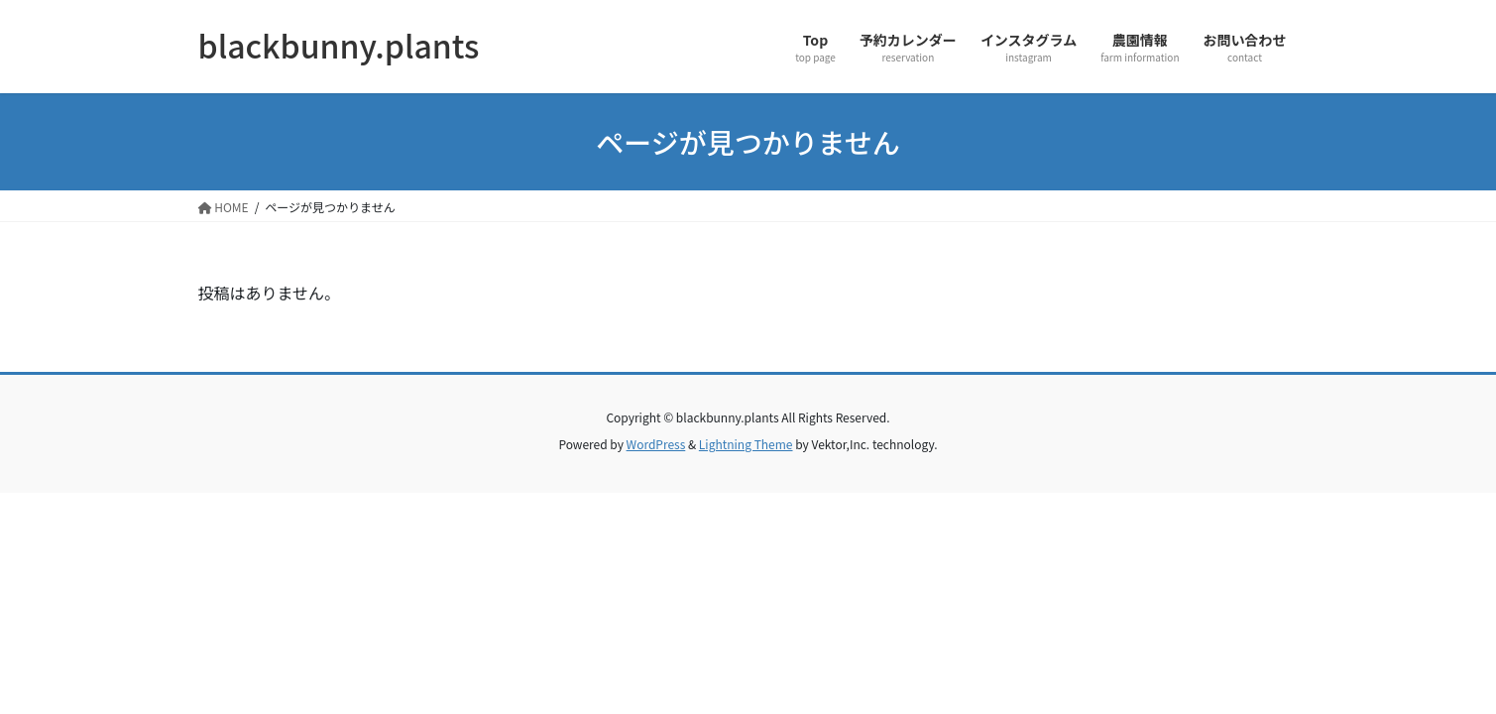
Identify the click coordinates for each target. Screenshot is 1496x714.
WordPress (656, 443)
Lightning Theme (746, 443)
